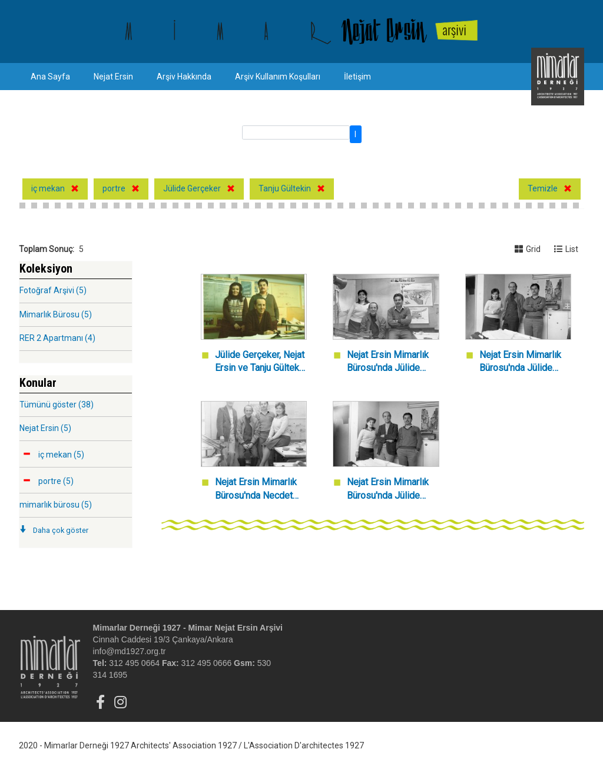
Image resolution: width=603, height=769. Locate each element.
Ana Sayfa (50, 76)
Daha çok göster (60, 530)
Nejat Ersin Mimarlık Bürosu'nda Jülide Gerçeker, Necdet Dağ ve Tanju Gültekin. (391, 489)
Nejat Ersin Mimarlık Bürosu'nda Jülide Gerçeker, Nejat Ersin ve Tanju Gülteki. (521, 362)
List (566, 249)
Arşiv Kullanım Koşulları (277, 76)
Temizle (543, 188)
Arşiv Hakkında (184, 76)
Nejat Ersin (113, 76)
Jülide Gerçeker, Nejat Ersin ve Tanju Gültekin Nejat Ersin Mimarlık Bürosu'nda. (260, 362)
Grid (528, 249)
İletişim (357, 76)
